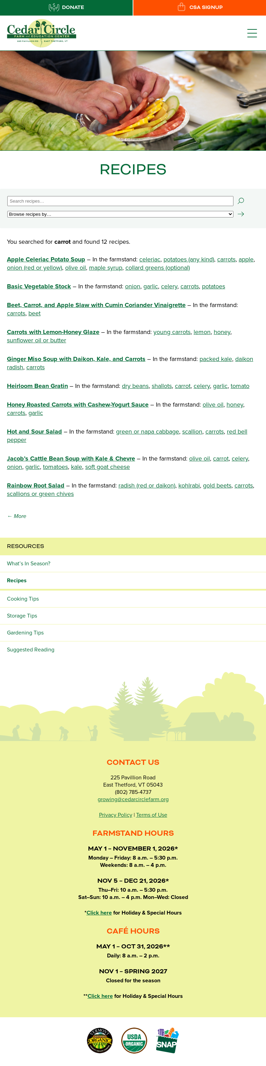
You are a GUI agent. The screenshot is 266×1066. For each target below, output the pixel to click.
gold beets (217, 485)
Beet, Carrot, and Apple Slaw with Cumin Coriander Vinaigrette (96, 305)
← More (16, 516)
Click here (99, 912)
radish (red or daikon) (146, 485)
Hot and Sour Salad (34, 431)
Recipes (17, 580)
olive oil (75, 267)
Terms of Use (151, 815)
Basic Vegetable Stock (39, 286)
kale (76, 467)
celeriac (149, 259)
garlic (150, 286)
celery (169, 286)
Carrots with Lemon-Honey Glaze (53, 332)
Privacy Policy (115, 815)
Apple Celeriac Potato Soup (46, 259)
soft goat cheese (107, 467)
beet (34, 313)
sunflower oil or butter (36, 340)
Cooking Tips (23, 598)
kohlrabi (189, 485)
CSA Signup (199, 7)
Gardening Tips (25, 632)
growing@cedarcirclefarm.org (133, 799)
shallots (162, 386)
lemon (202, 332)
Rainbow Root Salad (35, 485)
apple (246, 259)
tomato (240, 386)
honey (222, 332)
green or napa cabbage (147, 431)
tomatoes (55, 467)
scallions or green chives (40, 494)
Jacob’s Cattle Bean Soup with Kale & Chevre (71, 458)
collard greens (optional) (157, 267)
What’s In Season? (28, 563)
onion (132, 286)
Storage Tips (22, 615)
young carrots (171, 332)
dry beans (135, 386)
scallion (192, 431)
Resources (25, 546)
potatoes (213, 286)
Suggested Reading (30, 649)
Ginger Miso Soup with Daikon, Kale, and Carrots (76, 359)
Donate (66, 7)
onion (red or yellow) (34, 267)
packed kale (216, 359)
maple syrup (105, 267)
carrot (182, 386)
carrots (226, 259)
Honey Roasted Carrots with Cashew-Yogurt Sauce (78, 404)
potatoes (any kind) (188, 259)
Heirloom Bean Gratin (37, 386)
